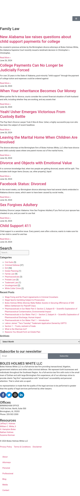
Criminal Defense (12, 265)
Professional (7, 473)
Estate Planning (11, 271)
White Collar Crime (13, 288)
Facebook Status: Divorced (23, 184)
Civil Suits (9, 262)
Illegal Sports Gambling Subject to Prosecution (25, 300)
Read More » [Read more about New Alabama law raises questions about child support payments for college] (5, 57)
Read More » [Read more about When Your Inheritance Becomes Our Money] (5, 104)
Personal (6, 468)
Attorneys (6, 462)
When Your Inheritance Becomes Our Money (38, 91)
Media (5, 485)
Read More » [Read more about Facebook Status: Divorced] (5, 197)
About (5, 457)
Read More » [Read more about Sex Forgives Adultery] (5, 218)
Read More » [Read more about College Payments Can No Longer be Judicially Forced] (5, 83)
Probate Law (10, 280)
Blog (4, 479)
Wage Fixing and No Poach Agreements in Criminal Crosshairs (31, 297)
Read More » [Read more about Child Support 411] (5, 239)
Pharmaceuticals (12, 277)
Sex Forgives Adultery (19, 204)
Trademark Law (11, 282)
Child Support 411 (15, 225)
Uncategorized (11, 285)
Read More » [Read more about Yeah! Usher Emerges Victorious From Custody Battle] (5, 129)
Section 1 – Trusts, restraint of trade (20, 326)
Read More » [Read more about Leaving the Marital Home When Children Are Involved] (5, 155)
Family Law (10, 274)
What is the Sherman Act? (16, 329)
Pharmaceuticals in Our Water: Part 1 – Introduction (27, 320)
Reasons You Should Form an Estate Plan (22, 332)
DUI (6, 268)
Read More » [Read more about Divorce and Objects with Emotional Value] (5, 176)
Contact (5, 490)
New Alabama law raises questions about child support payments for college (35, 39)
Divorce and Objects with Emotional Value (36, 163)
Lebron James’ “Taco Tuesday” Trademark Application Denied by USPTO (36, 323)
